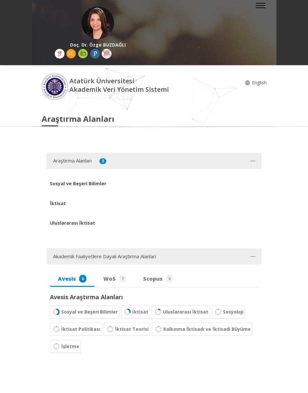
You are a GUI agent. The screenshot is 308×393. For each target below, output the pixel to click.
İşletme (65, 346)
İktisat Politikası (75, 329)
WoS (114, 279)
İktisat (135, 312)
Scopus (158, 279)
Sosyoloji (228, 312)
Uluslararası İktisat (180, 312)
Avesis (72, 279)
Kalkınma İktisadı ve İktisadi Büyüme (202, 329)
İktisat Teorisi (127, 329)
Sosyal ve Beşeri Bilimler (84, 312)
